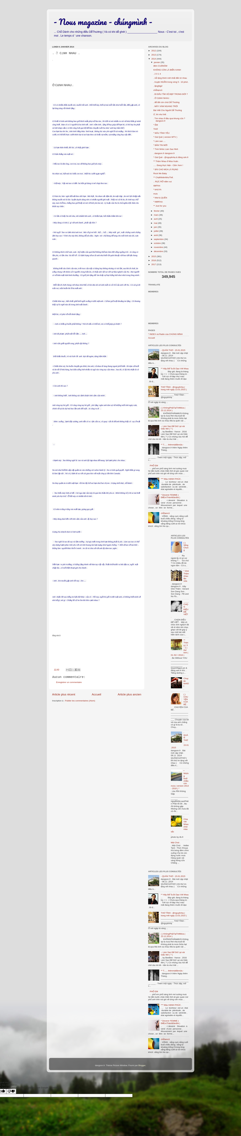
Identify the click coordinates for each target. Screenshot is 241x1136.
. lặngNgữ (157, 86)
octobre (157, 243)
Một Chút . (175, 842)
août (156, 235)
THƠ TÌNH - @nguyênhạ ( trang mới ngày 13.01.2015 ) (174, 388)
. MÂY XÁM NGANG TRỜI (165, 106)
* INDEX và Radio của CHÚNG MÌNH (165, 334)
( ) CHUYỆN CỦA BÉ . (186, 699)
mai (156, 223)
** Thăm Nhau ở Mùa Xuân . (166, 161)
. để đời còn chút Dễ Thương (166, 102)
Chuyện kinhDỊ (186, 682)
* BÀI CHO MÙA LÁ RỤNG (165, 169)
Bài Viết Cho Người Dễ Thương (167, 110)
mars (156, 215)
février (157, 211)
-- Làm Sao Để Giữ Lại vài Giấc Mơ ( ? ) (173, 427)
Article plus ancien (129, 694)
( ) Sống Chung (186, 546)
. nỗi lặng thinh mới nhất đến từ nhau (170, 78)
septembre (159, 239)
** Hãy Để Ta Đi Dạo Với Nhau (175, 368)
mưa (155, 194)
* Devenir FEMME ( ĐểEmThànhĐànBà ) (170, 496)
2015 (154, 256)
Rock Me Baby (160, 173)
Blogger (141, 1065)
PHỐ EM (154, 465)
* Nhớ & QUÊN (160, 198)
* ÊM (155, 125)
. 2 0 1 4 (157, 74)
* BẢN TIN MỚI (160, 145)
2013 (154, 55)
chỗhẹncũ (157, 90)
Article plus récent (63, 694)
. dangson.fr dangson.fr (164, 153)
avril (156, 219)
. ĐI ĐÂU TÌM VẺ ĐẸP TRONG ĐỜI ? (170, 94)
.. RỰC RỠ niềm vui (162, 181)
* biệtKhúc (158, 202)
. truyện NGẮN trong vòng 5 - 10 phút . (171, 82)
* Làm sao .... (159, 141)
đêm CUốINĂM (160, 66)
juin (156, 227)
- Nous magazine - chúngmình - (103, 21)
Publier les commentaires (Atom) (80, 701)
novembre (159, 247)
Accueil (96, 694)
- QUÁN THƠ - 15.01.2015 (173, 350)
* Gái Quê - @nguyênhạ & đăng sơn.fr (170, 157)
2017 (154, 264)
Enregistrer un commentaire (69, 682)
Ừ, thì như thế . (160, 114)
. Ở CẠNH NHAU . (161, 98)
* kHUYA (157, 189)
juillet (156, 231)
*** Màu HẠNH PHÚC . (171, 479)
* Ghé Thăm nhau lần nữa (186, 576)
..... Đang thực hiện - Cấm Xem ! (168, 165)
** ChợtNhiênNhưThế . (163, 177)
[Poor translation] (11, 1091)
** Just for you (159, 206)
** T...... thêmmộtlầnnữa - (172, 445)
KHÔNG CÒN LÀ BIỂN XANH (167, 70)
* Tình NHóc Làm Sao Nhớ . (166, 149)
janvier (157, 62)
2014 (154, 59)
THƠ (155, 129)
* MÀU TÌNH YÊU (161, 133)
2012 (154, 50)
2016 (154, 260)
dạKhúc (156, 185)
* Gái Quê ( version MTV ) (165, 137)
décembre (159, 251)
